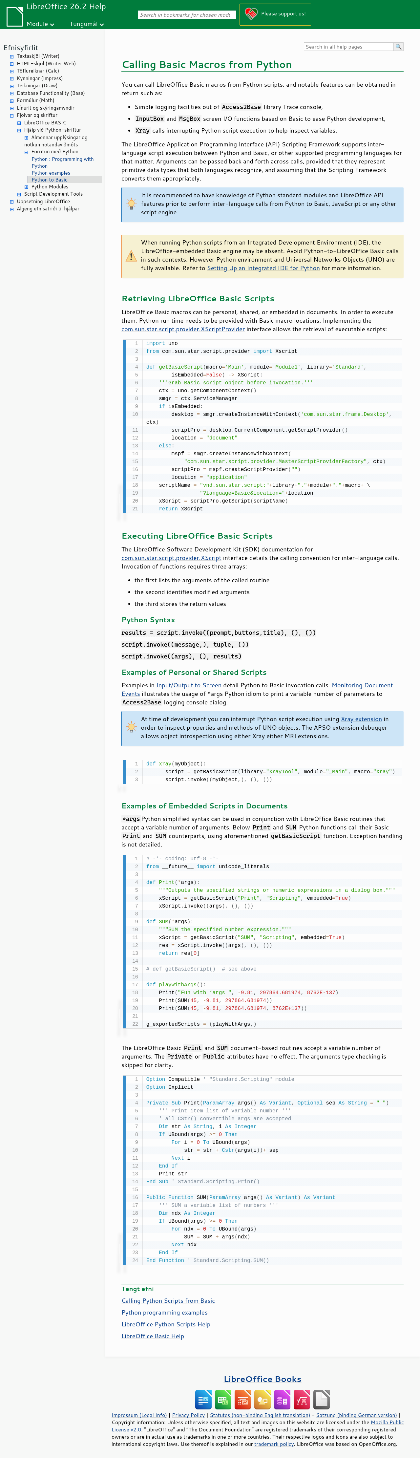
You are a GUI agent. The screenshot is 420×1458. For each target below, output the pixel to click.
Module (37, 23)
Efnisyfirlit (20, 47)
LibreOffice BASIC (45, 122)
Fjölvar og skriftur (37, 115)
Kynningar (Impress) (40, 78)
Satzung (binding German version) (356, 1412)
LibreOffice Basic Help (152, 1333)
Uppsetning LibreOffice (43, 201)
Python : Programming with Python (63, 162)
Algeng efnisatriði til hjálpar (48, 208)
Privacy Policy (188, 1412)
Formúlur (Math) (35, 100)
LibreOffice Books (262, 1376)
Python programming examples (164, 1309)
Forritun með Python (54, 151)
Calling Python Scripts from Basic (168, 1298)
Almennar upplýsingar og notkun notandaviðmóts (56, 141)
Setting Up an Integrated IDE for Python (263, 268)
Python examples (51, 172)
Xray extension (361, 718)
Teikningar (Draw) (37, 85)
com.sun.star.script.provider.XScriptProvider (183, 329)
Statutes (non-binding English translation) (260, 1412)
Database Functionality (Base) (51, 93)
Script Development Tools (53, 193)
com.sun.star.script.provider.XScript (171, 557)
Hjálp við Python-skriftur (52, 129)
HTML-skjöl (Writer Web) (46, 63)
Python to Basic (49, 179)
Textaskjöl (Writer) (38, 56)
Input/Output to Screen (188, 684)
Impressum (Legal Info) (139, 1412)
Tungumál (84, 23)
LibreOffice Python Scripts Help (165, 1321)
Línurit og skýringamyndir (45, 107)
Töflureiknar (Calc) (38, 70)
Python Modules (49, 186)
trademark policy (274, 1441)
